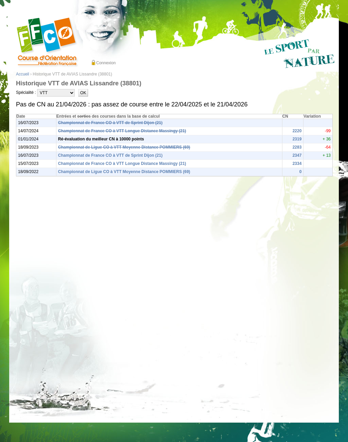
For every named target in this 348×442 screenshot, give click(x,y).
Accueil (22, 74)
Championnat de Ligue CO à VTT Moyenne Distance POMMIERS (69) (124, 147)
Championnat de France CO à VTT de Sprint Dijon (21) (110, 122)
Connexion (106, 63)
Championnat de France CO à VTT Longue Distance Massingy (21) (122, 131)
